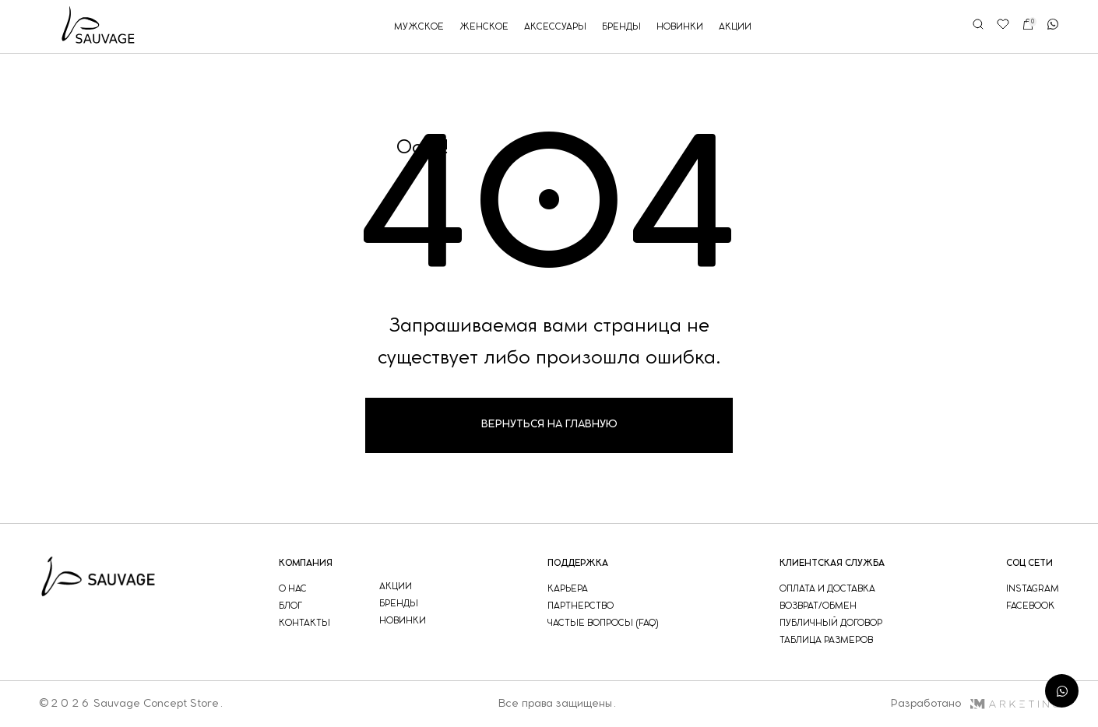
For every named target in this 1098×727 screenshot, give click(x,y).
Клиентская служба (832, 563)
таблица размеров (826, 640)
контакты (304, 623)
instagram (1032, 589)
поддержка (577, 563)
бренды (621, 27)
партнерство (580, 606)
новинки (679, 27)
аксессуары (555, 27)
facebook (1030, 606)
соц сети (1029, 563)
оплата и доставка (827, 589)
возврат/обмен (818, 606)
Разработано (974, 703)
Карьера (567, 589)
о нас (293, 589)
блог (290, 606)
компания (306, 563)
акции (735, 27)
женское (484, 27)
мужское (419, 27)
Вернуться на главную (549, 425)
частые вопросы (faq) (603, 623)
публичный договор (831, 623)
